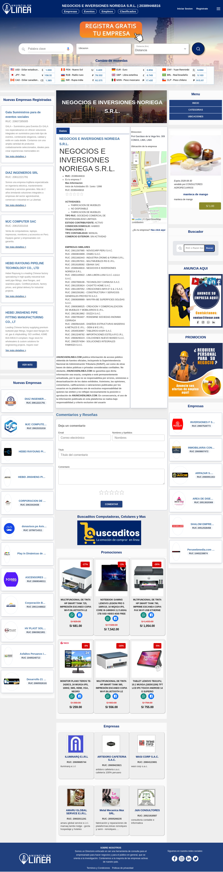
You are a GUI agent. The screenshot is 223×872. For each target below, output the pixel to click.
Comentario (64, 467)
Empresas (70, 11)
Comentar (111, 504)
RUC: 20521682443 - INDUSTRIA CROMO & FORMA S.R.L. (94, 257)
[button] (68, 49)
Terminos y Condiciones (99, 868)
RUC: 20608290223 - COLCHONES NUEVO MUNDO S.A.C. (95, 338)
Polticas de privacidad (122, 868)
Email (61, 432)
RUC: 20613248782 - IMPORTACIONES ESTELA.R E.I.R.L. (94, 334)
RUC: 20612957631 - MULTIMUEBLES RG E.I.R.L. (90, 261)
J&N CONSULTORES (147, 810)
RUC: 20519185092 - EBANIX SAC (82, 264)
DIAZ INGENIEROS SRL (21, 172)
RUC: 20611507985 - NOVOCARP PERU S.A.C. (89, 250)
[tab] (63, 131)
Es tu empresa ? (73, 179)
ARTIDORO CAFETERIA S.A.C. (111, 758)
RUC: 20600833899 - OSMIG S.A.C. (83, 254)
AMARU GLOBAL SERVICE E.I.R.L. (76, 812)
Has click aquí (158, 230)
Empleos (107, 11)
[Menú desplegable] (218, 8)
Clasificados (128, 11)
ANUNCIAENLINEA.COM (69, 357)
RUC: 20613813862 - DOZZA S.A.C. (83, 313)
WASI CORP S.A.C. (147, 756)
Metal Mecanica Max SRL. (112, 812)
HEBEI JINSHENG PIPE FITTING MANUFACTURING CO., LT (24, 317)
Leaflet (136, 219)
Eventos (89, 11)
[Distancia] (161, 49)
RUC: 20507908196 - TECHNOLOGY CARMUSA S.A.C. (92, 282)
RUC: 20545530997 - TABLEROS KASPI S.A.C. (88, 331)
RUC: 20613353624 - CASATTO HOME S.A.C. (88, 285)
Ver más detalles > (15, 156)
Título (61, 450)
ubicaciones (195, 116)
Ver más (27, 365)
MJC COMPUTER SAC (20, 221)
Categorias (196, 110)
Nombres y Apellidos (122, 432)
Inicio (195, 103)
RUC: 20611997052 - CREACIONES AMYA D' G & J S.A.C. (94, 289)
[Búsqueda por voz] (68, 49)
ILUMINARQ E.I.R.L (76, 756)
